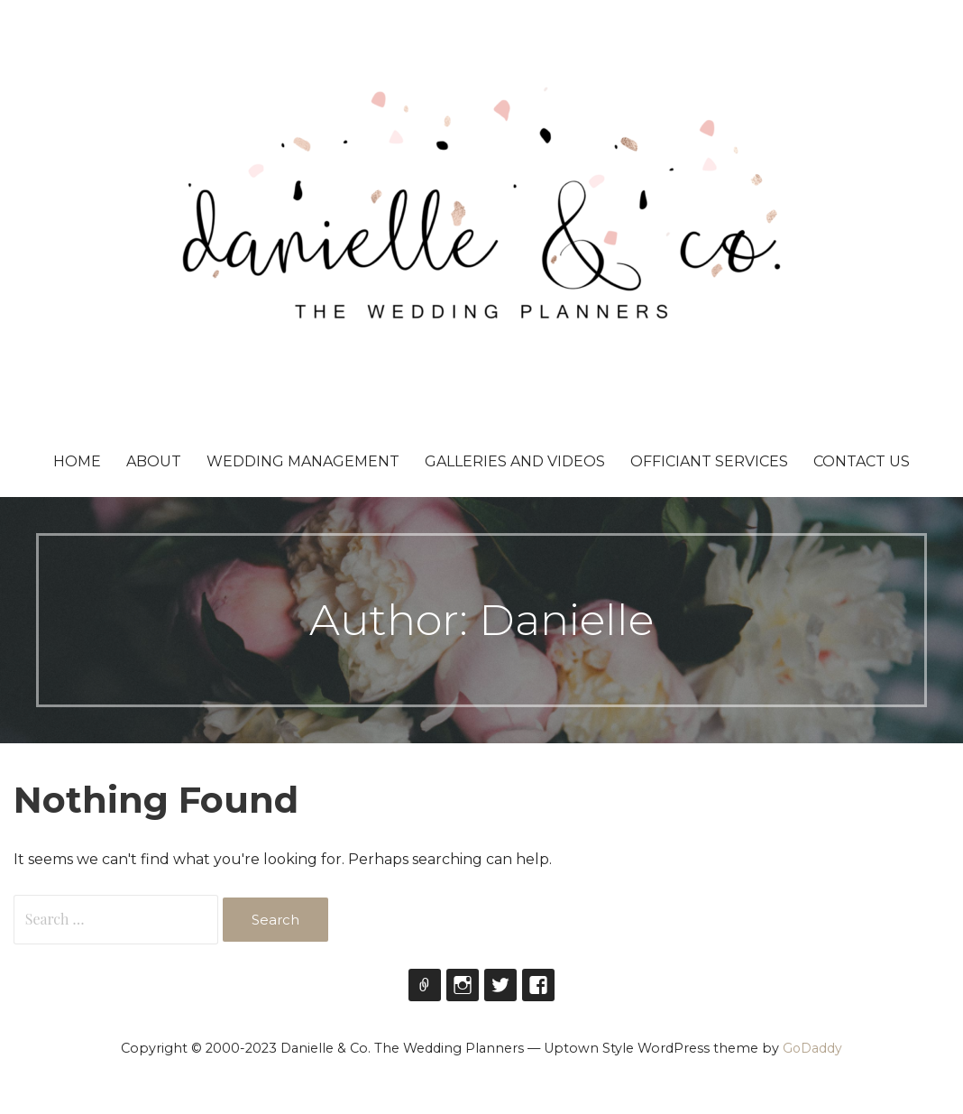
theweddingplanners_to (424, 985)
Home (77, 461)
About (153, 461)
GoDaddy (812, 1048)
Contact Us (861, 461)
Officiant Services (709, 461)
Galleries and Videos (515, 461)
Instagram (462, 985)
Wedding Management (302, 461)
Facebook (538, 985)
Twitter (500, 985)
